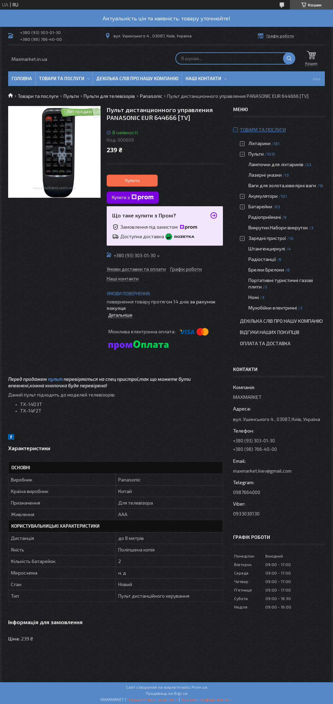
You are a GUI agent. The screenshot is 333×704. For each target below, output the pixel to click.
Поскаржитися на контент (152, 699)
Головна (22, 78)
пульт (55, 379)
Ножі (253, 297)
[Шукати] (289, 58)
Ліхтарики (259, 143)
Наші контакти (203, 78)
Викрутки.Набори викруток (278, 227)
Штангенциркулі (266, 248)
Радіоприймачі (264, 217)
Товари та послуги (61, 78)
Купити (132, 180)
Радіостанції (262, 259)
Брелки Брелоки (266, 269)
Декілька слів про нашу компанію (137, 78)
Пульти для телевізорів (109, 96)
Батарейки (260, 206)
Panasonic (151, 96)
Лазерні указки (265, 175)
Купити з (133, 197)
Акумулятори (263, 196)
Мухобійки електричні (272, 308)
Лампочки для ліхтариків (275, 164)
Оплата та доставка (265, 343)
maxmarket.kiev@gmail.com (262, 471)
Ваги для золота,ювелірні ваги (282, 185)
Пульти (71, 96)
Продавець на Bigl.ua (167, 693)
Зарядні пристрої (267, 238)
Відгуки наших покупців (269, 332)
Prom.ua (199, 687)
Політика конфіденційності (207, 699)
